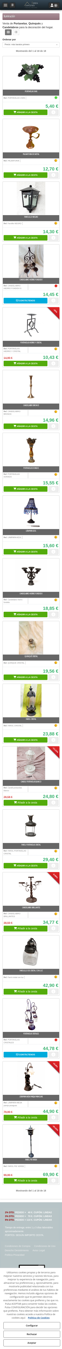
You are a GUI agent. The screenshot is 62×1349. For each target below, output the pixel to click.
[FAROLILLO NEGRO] (31, 198)
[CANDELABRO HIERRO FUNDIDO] (31, 261)
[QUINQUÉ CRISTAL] (31, 637)
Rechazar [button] (32, 1334)
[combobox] (31, 45)
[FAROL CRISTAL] (31, 700)
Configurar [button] (32, 1325)
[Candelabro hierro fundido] (31, 575)
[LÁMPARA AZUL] (31, 512)
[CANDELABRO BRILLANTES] (31, 889)
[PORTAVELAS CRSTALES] (31, 1015)
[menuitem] (17, 1246)
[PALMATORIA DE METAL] (31, 135)
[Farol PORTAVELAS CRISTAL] (31, 826)
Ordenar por (9, 39)
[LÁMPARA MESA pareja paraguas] (31, 1078)
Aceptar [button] (31, 1342)
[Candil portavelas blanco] (31, 763)
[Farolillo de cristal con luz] (31, 952)
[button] (31, 5)
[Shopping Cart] (25, 112)
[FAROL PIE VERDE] (31, 1141)
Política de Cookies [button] (39, 1317)
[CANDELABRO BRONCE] (31, 386)
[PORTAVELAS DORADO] (31, 449)
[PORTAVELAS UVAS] (31, 72)
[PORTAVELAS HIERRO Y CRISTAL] (31, 324)
